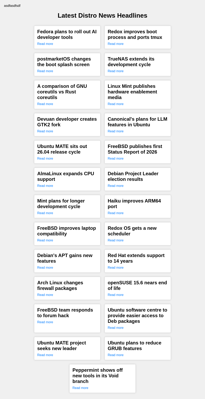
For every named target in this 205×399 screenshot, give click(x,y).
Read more (45, 44)
